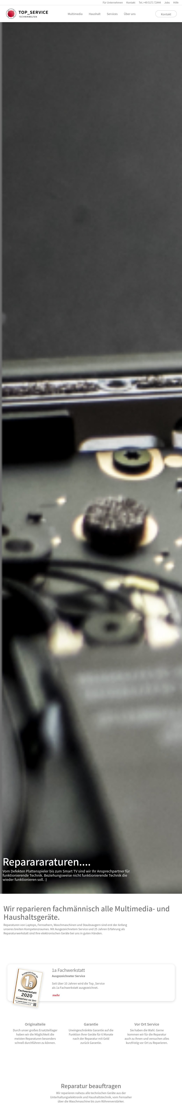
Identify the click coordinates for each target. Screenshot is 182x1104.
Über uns (130, 14)
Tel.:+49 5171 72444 (150, 2)
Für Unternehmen (113, 2)
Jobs (167, 2)
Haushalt (95, 14)
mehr (56, 995)
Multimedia (75, 14)
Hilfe (176, 2)
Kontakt (130, 2)
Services (112, 14)
